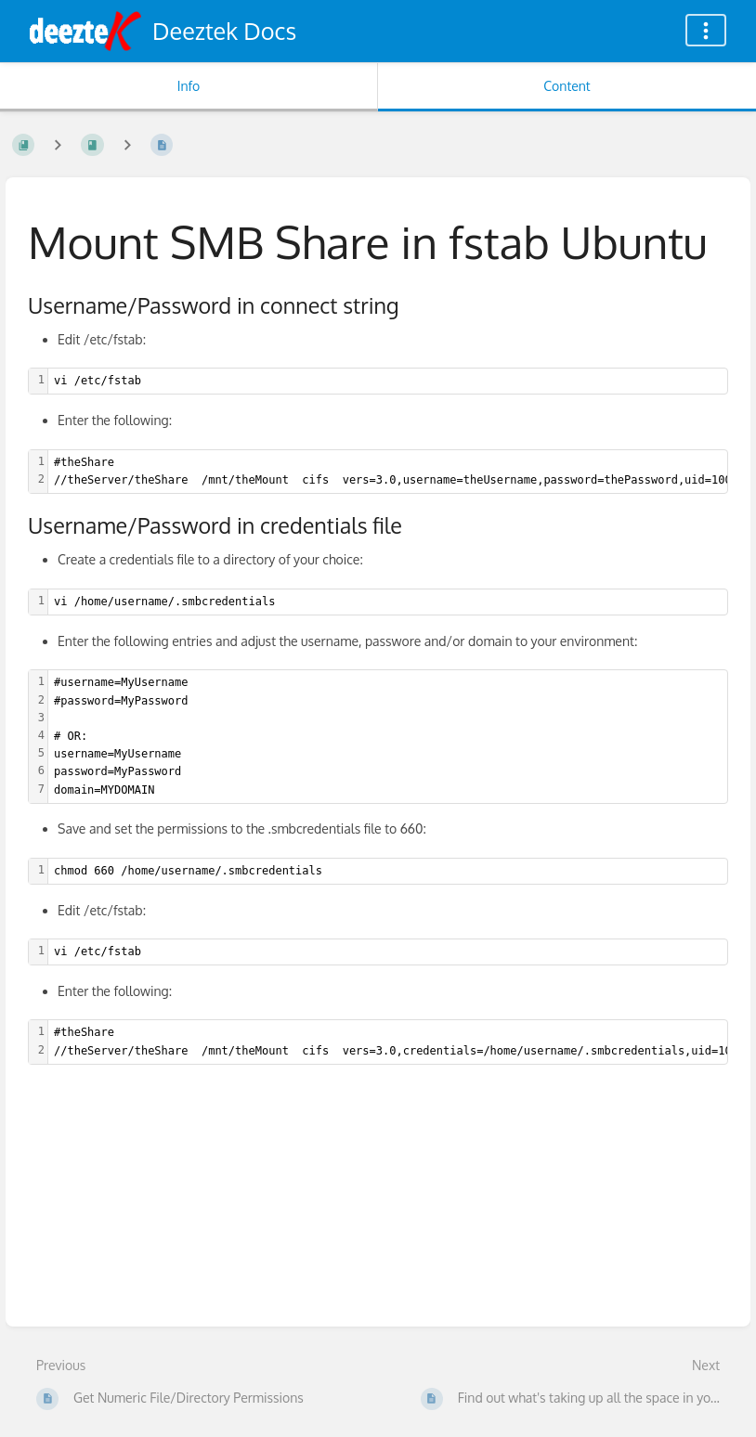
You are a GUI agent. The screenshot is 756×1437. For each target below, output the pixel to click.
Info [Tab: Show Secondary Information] (189, 86)
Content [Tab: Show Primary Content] (566, 86)
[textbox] (387, 381)
